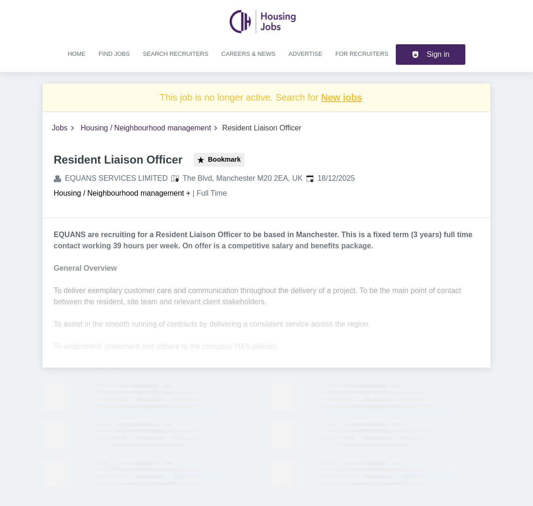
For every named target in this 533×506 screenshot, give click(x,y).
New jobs (341, 97)
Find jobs (114, 53)
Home (76, 53)
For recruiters (361, 53)
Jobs (60, 128)
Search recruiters (175, 53)
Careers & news (248, 53)
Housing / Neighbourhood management (146, 128)
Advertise (305, 53)
